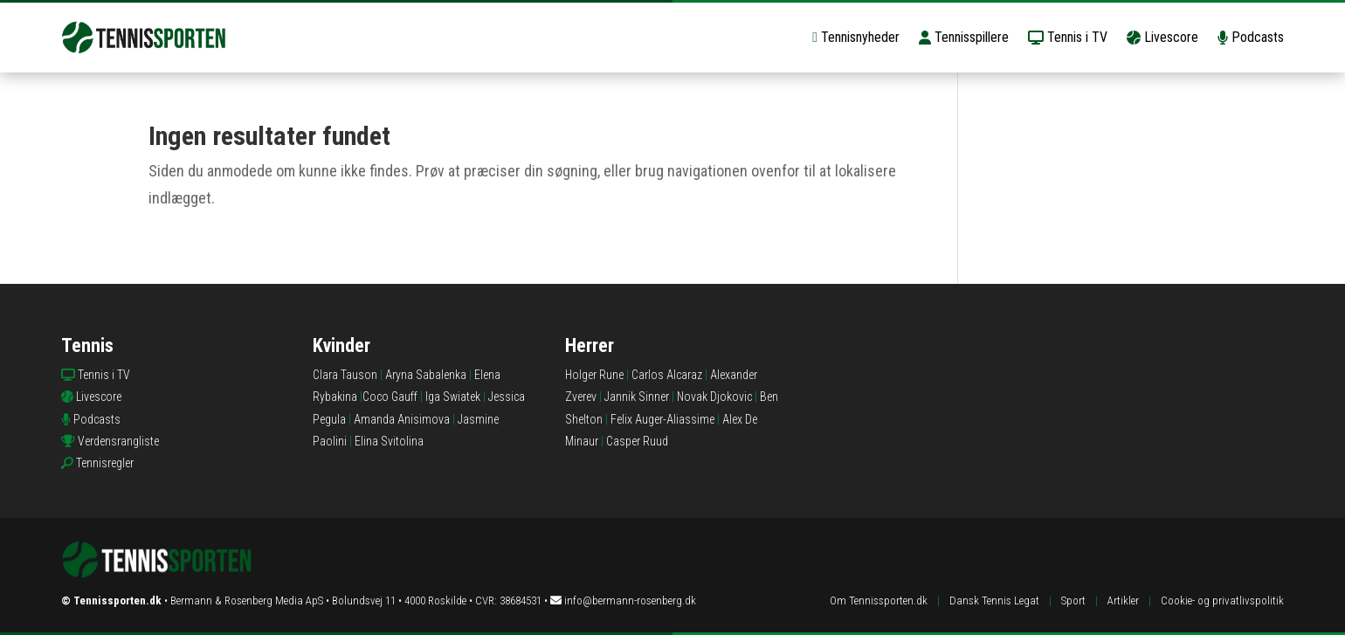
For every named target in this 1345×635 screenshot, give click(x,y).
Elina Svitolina (389, 441)
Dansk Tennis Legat (994, 600)
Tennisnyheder (856, 37)
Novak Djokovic (714, 397)
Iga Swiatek (452, 397)
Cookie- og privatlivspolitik (1222, 600)
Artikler (1123, 600)
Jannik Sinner (636, 397)
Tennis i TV (1067, 37)
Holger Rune (594, 375)
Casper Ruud (637, 441)
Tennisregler (105, 463)
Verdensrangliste (118, 441)
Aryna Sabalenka (425, 375)
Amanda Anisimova (402, 419)
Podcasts (1250, 37)
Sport (1073, 600)
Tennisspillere (964, 37)
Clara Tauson (345, 375)
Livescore (1162, 37)
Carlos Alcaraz (666, 375)
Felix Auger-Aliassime (662, 419)
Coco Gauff (389, 397)
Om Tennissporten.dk (879, 600)
